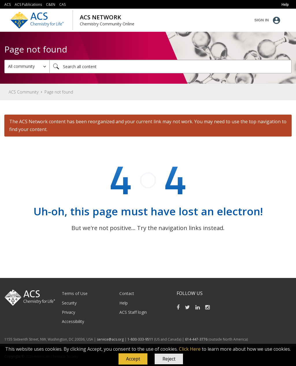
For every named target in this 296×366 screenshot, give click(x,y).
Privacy (68, 312)
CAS (62, 4)
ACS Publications (28, 4)
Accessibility (73, 321)
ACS (7, 4)
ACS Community (23, 92)
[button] (133, 359)
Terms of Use (75, 293)
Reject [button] (168, 359)
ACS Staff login (133, 312)
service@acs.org (110, 339)
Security (69, 303)
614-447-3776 (196, 339)
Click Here (190, 349)
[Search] (170, 66)
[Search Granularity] (27, 66)
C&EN (50, 4)
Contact (126, 293)
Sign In (261, 20)
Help (123, 303)
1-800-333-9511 (140, 339)
